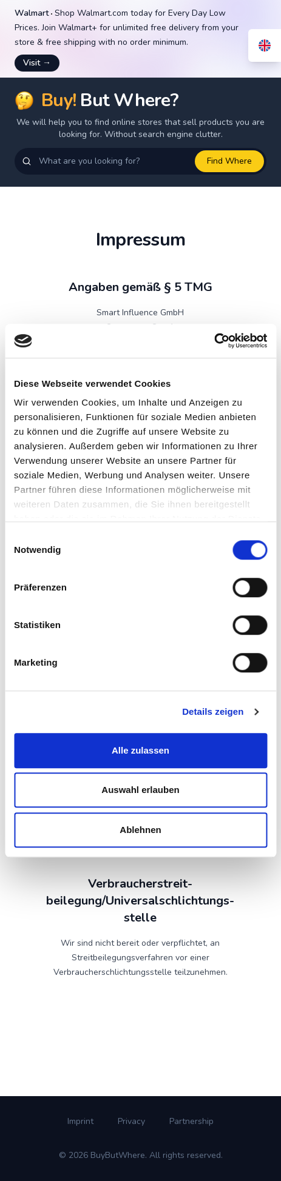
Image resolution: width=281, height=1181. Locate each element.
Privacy (131, 1121)
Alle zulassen (140, 750)
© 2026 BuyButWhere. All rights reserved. (141, 1155)
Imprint (80, 1121)
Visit (37, 63)
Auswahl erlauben (140, 790)
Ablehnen (140, 830)
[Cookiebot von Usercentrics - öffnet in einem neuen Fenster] (214, 341)
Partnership (191, 1121)
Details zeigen (212, 711)
